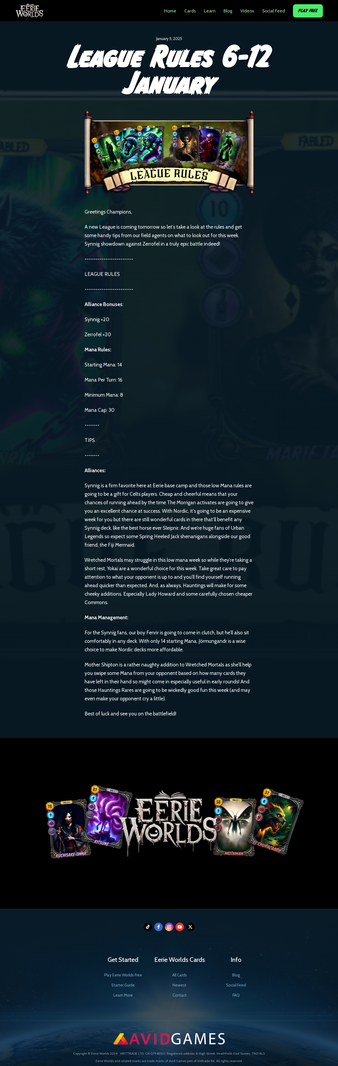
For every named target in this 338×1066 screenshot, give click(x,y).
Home (170, 11)
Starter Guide (123, 985)
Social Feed (273, 11)
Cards (190, 11)
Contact (180, 995)
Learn (210, 11)
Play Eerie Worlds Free (123, 975)
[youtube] (179, 927)
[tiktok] (148, 927)
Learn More (123, 995)
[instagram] (169, 927)
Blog (227, 11)
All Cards (179, 975)
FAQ (236, 995)
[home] (29, 9)
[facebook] (158, 927)
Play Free (308, 10)
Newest (179, 985)
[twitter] (190, 927)
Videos (247, 11)
